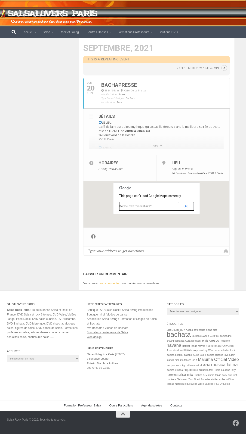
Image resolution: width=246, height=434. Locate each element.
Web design (94, 337)
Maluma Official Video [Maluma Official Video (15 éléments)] (218, 359)
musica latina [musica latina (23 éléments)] (224, 364)
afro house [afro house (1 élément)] (199, 329)
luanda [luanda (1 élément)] (170, 360)
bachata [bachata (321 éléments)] (179, 334)
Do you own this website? (135, 206)
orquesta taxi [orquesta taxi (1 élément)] (206, 369)
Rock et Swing (69, 32)
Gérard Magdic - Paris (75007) (106, 354)
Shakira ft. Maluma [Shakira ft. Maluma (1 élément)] (204, 375)
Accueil (28, 32)
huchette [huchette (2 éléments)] (211, 345)
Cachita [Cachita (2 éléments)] (214, 335)
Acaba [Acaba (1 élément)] (189, 329)
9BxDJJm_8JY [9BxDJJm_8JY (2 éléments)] (176, 329)
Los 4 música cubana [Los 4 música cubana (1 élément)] (211, 354)
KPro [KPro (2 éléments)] (186, 350)
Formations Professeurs (133, 32)
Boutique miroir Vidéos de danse (107, 314)
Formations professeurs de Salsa (107, 332)
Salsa (46, 32)
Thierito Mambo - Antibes (102, 363)
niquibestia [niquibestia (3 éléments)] (191, 370)
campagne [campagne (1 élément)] (226, 335)
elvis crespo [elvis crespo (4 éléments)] (210, 340)
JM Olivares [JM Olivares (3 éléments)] (226, 345)
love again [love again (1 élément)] (229, 354)
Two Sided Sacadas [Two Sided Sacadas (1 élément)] (199, 379)
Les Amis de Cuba (98, 367)
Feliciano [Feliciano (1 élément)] (225, 340)
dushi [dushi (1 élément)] (198, 340)
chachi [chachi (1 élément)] (170, 340)
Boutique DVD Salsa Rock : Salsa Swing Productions (120, 310)
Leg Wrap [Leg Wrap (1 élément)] (208, 350)
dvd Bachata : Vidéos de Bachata (107, 328)
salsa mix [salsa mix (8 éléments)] (185, 374)
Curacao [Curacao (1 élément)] (189, 340)
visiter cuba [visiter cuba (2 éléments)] (218, 379)
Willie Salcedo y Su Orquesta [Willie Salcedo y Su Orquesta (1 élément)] (214, 383)
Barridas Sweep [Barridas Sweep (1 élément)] (200, 335)
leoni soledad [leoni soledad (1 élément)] (222, 350)
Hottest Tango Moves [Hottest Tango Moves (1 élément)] (193, 345)
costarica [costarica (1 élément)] (179, 340)
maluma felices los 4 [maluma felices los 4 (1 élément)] (186, 360)
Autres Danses (98, 32)
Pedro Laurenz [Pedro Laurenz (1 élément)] (222, 369)
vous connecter (110, 283)
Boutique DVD (168, 32)
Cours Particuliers (121, 405)
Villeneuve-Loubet (98, 358)
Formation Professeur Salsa (82, 405)
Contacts (176, 405)
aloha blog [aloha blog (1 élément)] (211, 329)
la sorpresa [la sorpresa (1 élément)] (197, 350)
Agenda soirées (151, 405)
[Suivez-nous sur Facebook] (236, 423)
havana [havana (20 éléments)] (174, 345)
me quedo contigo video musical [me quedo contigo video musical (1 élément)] (184, 365)
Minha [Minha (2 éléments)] (206, 365)
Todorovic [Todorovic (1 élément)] (182, 379)
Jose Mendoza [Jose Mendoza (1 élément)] (175, 350)
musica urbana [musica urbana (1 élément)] (175, 369)
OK (186, 206)
